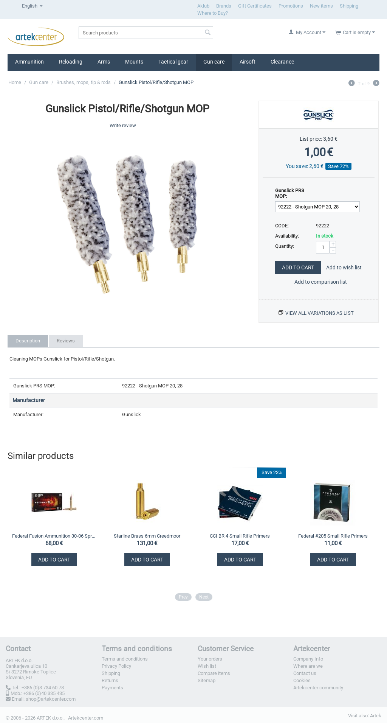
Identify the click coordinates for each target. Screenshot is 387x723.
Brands (223, 6)
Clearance (282, 62)
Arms (104, 62)
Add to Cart (298, 267)
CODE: (282, 226)
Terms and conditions (125, 659)
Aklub (203, 6)
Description (27, 341)
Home (14, 82)
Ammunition (29, 62)
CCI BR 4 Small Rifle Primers (240, 536)
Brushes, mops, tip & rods (83, 82)
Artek (375, 715)
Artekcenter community (318, 687)
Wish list (207, 666)
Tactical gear (173, 62)
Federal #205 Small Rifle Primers (333, 536)
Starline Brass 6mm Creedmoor (147, 536)
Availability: (287, 236)
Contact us (304, 673)
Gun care (213, 62)
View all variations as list (319, 313)
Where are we (308, 666)
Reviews (66, 341)
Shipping (349, 6)
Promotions (291, 6)
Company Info (308, 659)
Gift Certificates (255, 6)
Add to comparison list (320, 282)
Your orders (210, 659)
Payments (112, 687)
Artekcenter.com (85, 718)
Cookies (302, 680)
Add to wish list (344, 267)
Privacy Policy (116, 666)
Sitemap (206, 680)
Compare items (214, 673)
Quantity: (284, 246)
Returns (110, 680)
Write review (123, 125)
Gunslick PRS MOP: (289, 193)
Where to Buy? (212, 13)
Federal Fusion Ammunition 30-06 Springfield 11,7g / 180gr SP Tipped (54, 536)
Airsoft (247, 62)
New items (321, 6)
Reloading (70, 62)
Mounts (134, 62)
